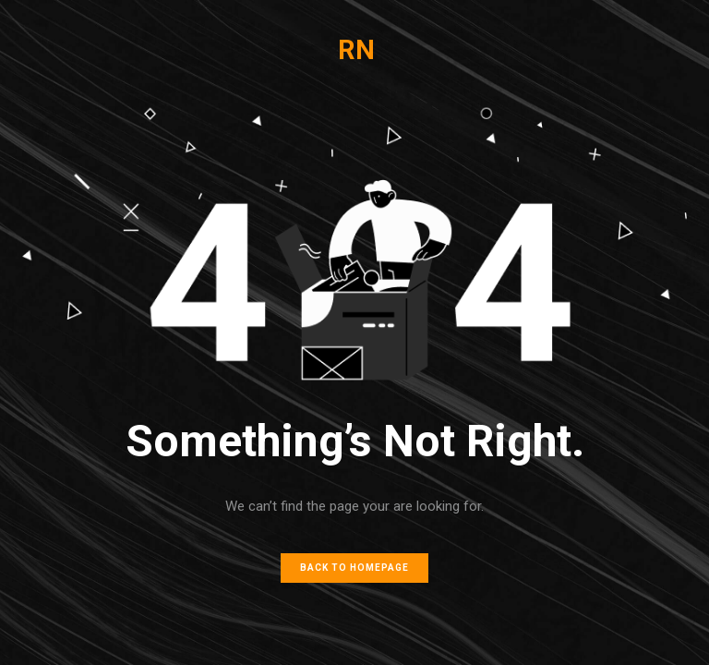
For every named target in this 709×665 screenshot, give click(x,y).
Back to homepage (354, 567)
